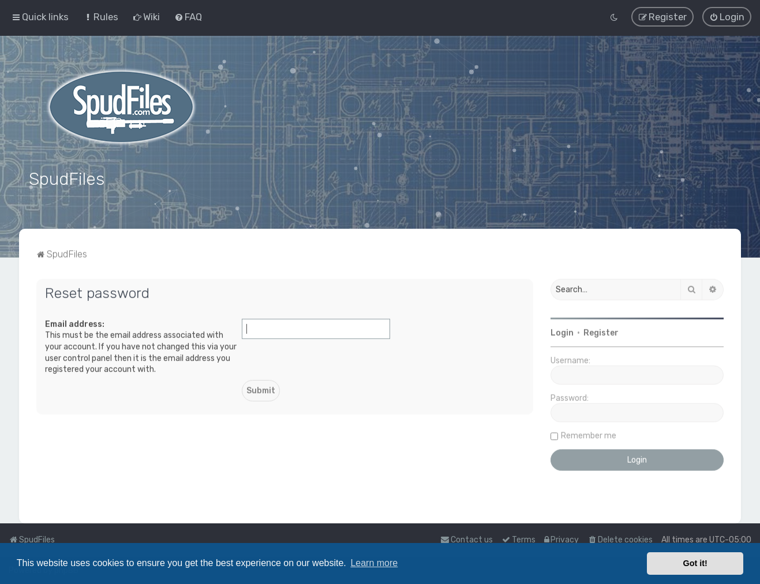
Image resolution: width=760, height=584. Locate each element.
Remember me (588, 433)
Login (562, 331)
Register (601, 331)
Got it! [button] (695, 563)
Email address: (74, 321)
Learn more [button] (374, 563)
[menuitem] (100, 16)
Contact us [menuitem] (466, 540)
